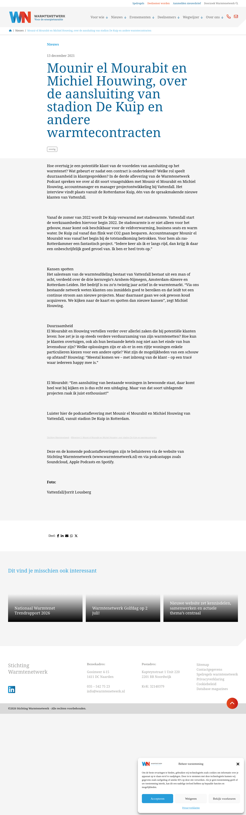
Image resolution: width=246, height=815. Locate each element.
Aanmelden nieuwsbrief (187, 3)
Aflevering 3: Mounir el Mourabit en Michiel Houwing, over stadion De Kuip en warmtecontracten (114, 539)
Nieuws (118, 17)
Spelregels (138, 3)
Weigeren (191, 798)
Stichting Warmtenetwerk (58, 539)
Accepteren (157, 798)
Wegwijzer (193, 17)
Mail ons (236, 16)
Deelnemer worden (159, 3)
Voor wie (99, 17)
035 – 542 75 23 (99, 788)
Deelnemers (169, 17)
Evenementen (142, 17)
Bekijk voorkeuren (224, 798)
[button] (238, 764)
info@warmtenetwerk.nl (106, 792)
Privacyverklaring (191, 807)
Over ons (214, 17)
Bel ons (229, 16)
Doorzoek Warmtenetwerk (219, 3)
